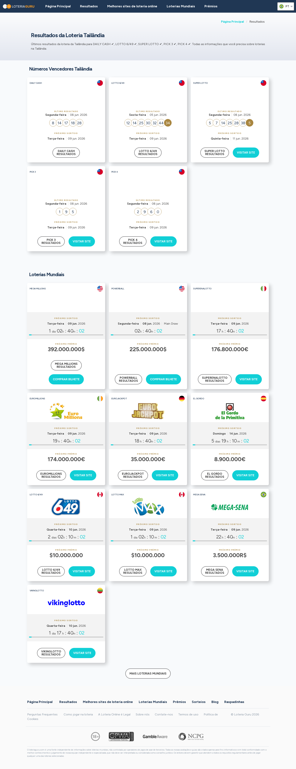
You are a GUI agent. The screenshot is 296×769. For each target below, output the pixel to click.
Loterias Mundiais (181, 6)
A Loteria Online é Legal (114, 714)
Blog (214, 702)
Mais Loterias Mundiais (148, 673)
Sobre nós (143, 714)
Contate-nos (164, 714)
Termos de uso (188, 714)
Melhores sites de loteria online (132, 6)
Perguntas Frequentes (42, 714)
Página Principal (232, 21)
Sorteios (199, 702)
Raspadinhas (234, 702)
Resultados (68, 702)
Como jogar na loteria (78, 714)
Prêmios (210, 6)
